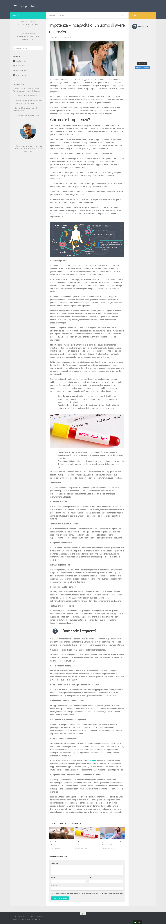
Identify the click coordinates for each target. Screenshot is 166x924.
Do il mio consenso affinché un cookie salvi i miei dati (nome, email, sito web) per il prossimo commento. (88, 893)
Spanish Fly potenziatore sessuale (26, 96)
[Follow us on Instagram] (38, 15)
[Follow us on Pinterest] (41, 15)
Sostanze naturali (21, 75)
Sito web (54, 885)
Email (91, 877)
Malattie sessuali (56, 15)
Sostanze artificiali (21, 70)
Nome (53, 877)
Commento (55, 863)
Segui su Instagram (142, 68)
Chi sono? (28, 142)
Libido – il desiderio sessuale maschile (27, 115)
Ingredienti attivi (21, 61)
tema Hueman (36, 919)
